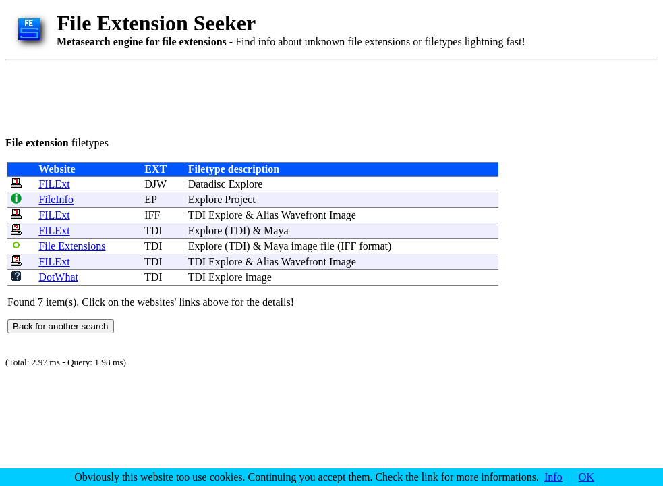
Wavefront (303, 215)
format (373, 246)
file (327, 246)
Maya (276, 230)
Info (553, 477)
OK (586, 477)
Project (240, 199)
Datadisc (207, 184)
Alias (267, 215)
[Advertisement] (250, 95)
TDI (153, 230)
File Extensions (71, 246)
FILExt (53, 184)
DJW (155, 184)
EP (150, 199)
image (304, 246)
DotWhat (58, 277)
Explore (246, 184)
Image (342, 215)
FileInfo (56, 199)
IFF (152, 215)
